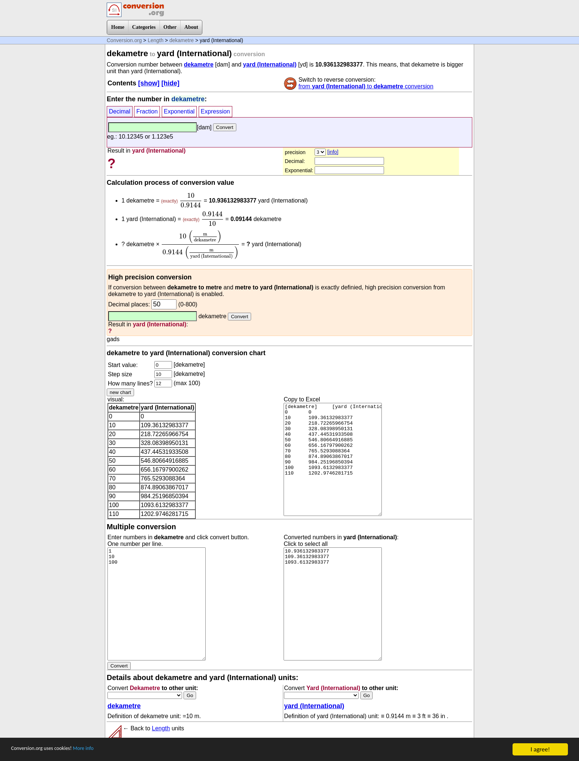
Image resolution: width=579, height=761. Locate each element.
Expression (215, 111)
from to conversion (365, 86)
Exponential (179, 111)
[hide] (170, 83)
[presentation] (190, 200)
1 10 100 (156, 603)
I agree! (540, 749)
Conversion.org (124, 40)
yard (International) (270, 64)
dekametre (181, 40)
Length (156, 40)
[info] (332, 152)
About (191, 27)
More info (98, 750)
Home (117, 27)
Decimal (119, 111)
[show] (149, 83)
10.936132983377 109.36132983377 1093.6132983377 (333, 603)
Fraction (147, 111)
